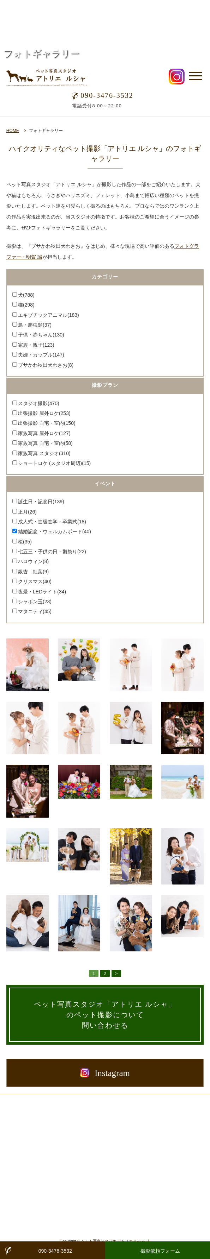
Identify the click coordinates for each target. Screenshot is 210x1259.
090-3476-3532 (102, 95)
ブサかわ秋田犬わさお (45, 365)
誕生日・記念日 (41, 501)
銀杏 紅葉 (33, 571)
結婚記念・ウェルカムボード (54, 531)
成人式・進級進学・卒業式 (52, 521)
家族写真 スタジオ (44, 453)
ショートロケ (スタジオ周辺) (54, 463)
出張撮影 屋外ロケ (44, 413)
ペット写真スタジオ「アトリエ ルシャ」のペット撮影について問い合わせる (105, 1014)
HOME (12, 130)
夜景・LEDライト (42, 591)
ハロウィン (33, 561)
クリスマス (35, 581)
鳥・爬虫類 (35, 325)
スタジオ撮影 (38, 403)
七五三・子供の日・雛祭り (52, 551)
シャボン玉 (35, 601)
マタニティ (35, 611)
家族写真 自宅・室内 (45, 443)
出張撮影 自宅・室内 (47, 423)
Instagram (105, 1073)
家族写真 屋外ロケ (44, 433)
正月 (27, 512)
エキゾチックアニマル (48, 315)
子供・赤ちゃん (41, 335)
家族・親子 (36, 345)
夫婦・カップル (41, 355)
